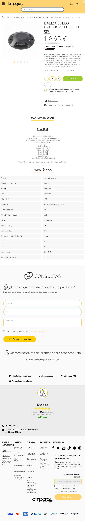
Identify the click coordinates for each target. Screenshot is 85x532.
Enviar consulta (20, 339)
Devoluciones (19, 477)
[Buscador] (25, 9)
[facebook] (53, 459)
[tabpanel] (21, 40)
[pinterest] (74, 459)
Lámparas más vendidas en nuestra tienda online (31, 500)
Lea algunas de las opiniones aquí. (42, 425)
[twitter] (58, 459)
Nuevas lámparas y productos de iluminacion (31, 494)
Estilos (29, 477)
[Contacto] (71, 4)
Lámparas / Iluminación (31, 459)
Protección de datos (43, 459)
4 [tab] (24, 62)
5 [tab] (28, 62)
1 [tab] (15, 62)
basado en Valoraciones (42, 423)
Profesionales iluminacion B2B (6, 473)
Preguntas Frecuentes (18, 459)
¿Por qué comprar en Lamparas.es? (6, 467)
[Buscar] (45, 9)
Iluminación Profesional (31, 465)
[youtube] (64, 459)
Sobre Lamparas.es (6, 462)
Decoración (31, 482)
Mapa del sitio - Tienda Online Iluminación (44, 476)
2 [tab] (18, 62)
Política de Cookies (43, 471)
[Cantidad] (52, 78)
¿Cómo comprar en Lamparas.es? (19, 464)
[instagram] (80, 459)
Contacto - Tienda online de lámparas (19, 488)
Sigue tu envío (17, 471)
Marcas (29, 488)
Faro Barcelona (47, 136)
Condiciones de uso (44, 465)
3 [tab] (21, 62)
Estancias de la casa (31, 471)
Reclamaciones (19, 482)
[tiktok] (69, 459)
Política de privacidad (38, 331)
